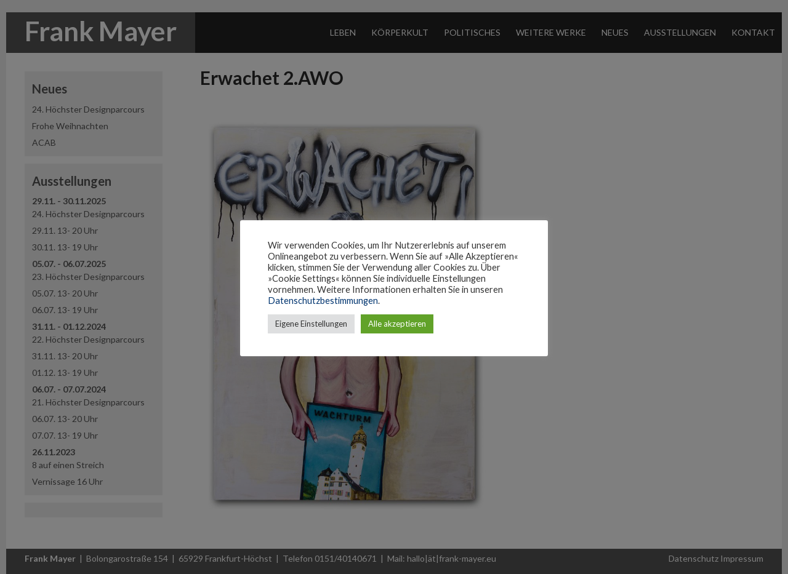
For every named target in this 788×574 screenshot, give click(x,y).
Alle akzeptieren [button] (397, 324)
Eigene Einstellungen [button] (311, 324)
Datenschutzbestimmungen (323, 300)
